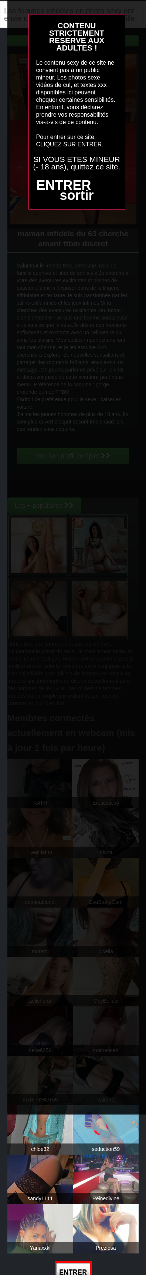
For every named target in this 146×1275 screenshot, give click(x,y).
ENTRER (63, 185)
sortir (77, 195)
